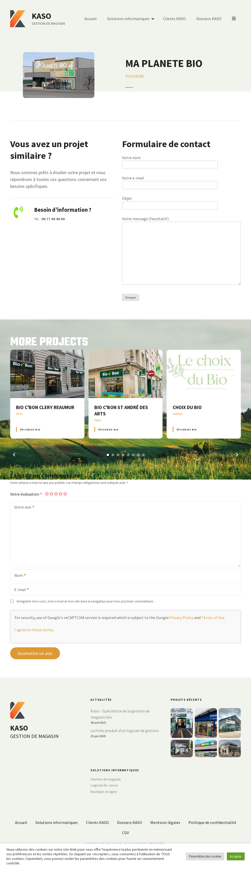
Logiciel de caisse (104, 785)
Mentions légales (165, 822)
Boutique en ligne (104, 791)
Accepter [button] (236, 856)
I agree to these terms (33, 629)
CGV (125, 832)
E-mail (19, 590)
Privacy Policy (182, 617)
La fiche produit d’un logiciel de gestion (125, 730)
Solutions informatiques (128, 18)
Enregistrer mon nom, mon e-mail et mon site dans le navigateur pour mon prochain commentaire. (85, 601)
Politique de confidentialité (212, 822)
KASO (41, 16)
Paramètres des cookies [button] (205, 856)
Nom (18, 576)
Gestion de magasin (106, 779)
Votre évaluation (26, 494)
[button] (14, 454)
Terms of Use (212, 617)
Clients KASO (174, 18)
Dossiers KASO (209, 18)
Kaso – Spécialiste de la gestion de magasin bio (120, 714)
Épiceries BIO (30, 429)
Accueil (91, 18)
